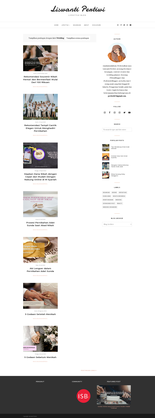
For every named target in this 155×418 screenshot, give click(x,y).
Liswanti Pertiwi (77, 8)
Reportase (123, 192)
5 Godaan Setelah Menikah (40, 313)
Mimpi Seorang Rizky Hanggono (118, 174)
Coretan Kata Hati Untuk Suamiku (119, 156)
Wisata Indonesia (119, 196)
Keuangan (106, 192)
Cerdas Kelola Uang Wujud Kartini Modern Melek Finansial (114, 406)
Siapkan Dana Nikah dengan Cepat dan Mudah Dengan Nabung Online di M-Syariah (40, 176)
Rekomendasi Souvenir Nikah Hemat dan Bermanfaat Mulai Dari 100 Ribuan (40, 79)
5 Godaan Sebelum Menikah (40, 356)
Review (114, 192)
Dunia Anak (107, 196)
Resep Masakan (108, 199)
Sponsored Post (109, 203)
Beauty (119, 203)
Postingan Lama (88, 369)
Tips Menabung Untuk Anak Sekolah (120, 147)
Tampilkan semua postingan (78, 38)
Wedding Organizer (110, 207)
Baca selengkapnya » (40, 86)
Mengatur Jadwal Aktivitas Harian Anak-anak (120, 165)
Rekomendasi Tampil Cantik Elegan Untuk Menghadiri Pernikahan (40, 128)
